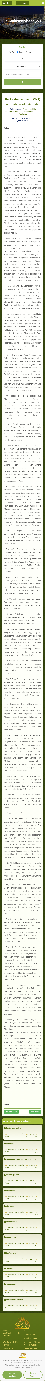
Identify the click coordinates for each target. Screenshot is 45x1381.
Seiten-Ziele (8, 1349)
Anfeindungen (10, 1190)
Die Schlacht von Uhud (13, 1300)
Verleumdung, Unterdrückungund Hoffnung (21, 1159)
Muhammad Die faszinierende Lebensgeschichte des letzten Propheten (22, 111)
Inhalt (20, 52)
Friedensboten (10, 1222)
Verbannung (10, 1284)
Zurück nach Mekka (12, 1128)
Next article (35, 1112)
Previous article (11, 1112)
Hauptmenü (22, 3)
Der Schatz (9, 1144)
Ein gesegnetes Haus (13, 1175)
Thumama (9, 1268)
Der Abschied (10, 1237)
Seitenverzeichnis (31, 1349)
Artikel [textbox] (21, 59)
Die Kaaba (9, 1206)
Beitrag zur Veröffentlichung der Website (11, 1333)
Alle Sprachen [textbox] (22, 66)
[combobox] (22, 58)
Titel (12, 52)
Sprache (7, 3)
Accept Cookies (12, 1374)
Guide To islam (30, 1334)
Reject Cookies (33, 1374)
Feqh (26, 1330)
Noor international (31, 1338)
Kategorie (31, 52)
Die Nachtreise (11, 1253)
